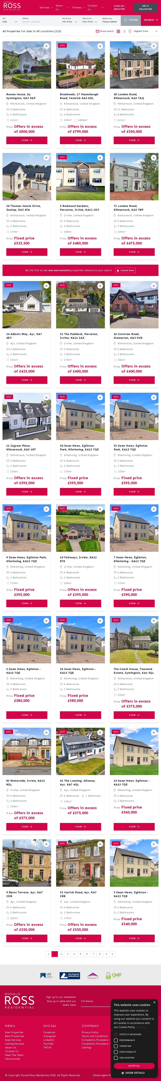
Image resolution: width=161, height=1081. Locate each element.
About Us (63, 7)
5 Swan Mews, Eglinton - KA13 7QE (23, 671)
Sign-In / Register (119, 7)
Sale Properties (14, 1032)
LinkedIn (48, 1039)
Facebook (49, 1032)
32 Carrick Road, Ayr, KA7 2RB (78, 894)
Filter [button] (131, 20)
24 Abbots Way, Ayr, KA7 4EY (24, 336)
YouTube (48, 1043)
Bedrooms (107, 18)
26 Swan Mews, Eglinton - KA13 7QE (78, 671)
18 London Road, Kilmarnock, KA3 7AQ (129, 96)
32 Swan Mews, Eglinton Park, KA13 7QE (131, 447)
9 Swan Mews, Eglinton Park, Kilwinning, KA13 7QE (26, 559)
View (27, 140)
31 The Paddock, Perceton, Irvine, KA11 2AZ (79, 336)
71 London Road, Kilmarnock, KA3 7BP (129, 208)
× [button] (154, 1002)
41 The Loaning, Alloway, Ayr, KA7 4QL (78, 782)
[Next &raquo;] (112, 954)
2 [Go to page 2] (61, 954)
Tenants (78, 7)
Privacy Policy (90, 1032)
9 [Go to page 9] (106, 954)
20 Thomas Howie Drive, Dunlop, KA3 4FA (23, 208)
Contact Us (96, 7)
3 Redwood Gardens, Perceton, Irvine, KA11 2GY (79, 208)
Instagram (49, 1036)
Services (46, 7)
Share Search (105, 31)
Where (25, 18)
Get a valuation (145, 7)
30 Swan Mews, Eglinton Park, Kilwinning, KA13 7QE (79, 447)
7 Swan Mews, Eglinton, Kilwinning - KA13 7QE (130, 559)
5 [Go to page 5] (80, 954)
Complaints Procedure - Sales (99, 1039)
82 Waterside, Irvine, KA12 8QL (25, 782)
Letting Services (14, 1043)
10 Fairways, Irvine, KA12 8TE (78, 559)
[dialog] (134, 1038)
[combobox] (40, 21)
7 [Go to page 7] (93, 954)
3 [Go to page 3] (67, 954)
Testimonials (12, 1058)
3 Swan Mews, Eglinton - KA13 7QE (131, 894)
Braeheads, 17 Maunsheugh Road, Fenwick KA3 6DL (79, 96)
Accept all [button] (134, 1065)
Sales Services (13, 1039)
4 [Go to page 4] (74, 954)
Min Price (66, 18)
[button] (134, 1073)
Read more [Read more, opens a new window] (141, 1027)
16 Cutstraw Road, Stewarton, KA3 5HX (128, 336)
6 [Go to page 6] (87, 954)
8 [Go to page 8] (99, 954)
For (4, 18)
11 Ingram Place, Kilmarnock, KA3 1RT (21, 447)
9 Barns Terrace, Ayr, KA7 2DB (24, 894)
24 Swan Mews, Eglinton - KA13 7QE (132, 782)
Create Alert (125, 270)
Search (151, 19)
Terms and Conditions (95, 1036)
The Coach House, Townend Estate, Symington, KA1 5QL (134, 671)
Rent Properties (14, 1036)
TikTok (47, 1047)
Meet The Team (14, 1055)
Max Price (87, 18)
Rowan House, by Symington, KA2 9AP (21, 96)
